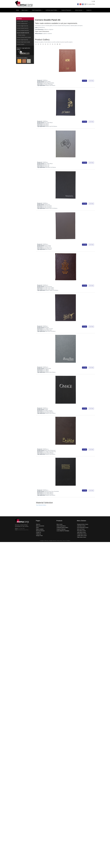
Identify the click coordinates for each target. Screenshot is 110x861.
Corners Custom (20, 44)
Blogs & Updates (39, 529)
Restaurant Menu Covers (82, 524)
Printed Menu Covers (81, 534)
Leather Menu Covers (82, 535)
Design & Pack (39, 535)
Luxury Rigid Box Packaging (63, 530)
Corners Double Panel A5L (23, 30)
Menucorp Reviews (40, 530)
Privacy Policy (59, 540)
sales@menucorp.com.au (23, 529)
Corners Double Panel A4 (22, 28)
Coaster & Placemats (66, 10)
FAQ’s (37, 527)
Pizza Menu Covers (81, 530)
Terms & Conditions (66, 540)
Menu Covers (25, 10)
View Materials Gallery (41, 505)
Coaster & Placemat (61, 529)
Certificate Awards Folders (62, 527)
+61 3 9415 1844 (89, 4)
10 (57, 44)
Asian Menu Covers (81, 532)
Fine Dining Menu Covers (82, 527)
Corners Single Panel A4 (22, 21)
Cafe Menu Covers (81, 525)
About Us (38, 524)
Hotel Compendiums (37, 10)
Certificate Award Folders (52, 10)
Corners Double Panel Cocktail (24, 37)
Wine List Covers (81, 529)
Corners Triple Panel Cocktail (23, 42)
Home (17, 10)
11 (59, 44)
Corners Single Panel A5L (22, 25)
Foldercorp (38, 534)
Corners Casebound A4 (22, 23)
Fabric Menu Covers (81, 537)
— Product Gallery (21, 35)
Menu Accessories (40, 525)
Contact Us (88, 10)
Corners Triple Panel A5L (22, 39)
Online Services (79, 10)
